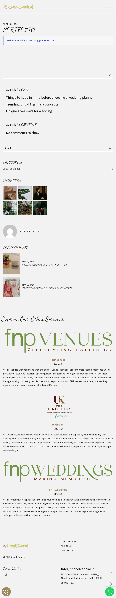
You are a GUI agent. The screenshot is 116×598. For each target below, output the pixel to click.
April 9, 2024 (10, 24)
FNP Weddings (58, 489)
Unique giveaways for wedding (29, 111)
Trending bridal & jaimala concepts (32, 104)
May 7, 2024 (28, 262)
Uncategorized (12, 169)
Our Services (68, 541)
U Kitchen (58, 424)
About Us (66, 546)
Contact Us (67, 550)
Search (110, 75)
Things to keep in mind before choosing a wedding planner (50, 97)
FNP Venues (58, 359)
